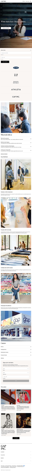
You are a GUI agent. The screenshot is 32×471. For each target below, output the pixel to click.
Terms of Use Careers (8, 465)
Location (2, 59)
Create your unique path (15, 150)
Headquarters (3, 349)
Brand (4, 370)
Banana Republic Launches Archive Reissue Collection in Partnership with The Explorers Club (23, 431)
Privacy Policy (14, 465)
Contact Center (4, 355)
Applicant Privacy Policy (13, 466)
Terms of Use (2, 465)
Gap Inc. (2, 405)
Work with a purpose (15, 139)
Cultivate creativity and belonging (15, 147)
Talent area (4, 374)
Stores (2, 346)
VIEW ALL (2, 358)
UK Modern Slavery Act (20, 466)
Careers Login (27, 1)
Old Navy (18, 405)
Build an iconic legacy (15, 143)
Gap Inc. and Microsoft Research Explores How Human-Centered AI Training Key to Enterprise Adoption (8, 407)
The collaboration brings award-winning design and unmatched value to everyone (23, 407)
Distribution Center (4, 352)
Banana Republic (20, 429)
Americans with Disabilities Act (5, 467)
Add (16, 380)
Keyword (2, 54)
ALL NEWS (16, 438)
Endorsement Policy (13, 467)
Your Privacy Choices (20, 465)
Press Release (3, 390)
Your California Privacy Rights (5, 466)
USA (24, 1)
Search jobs (3, 50)
